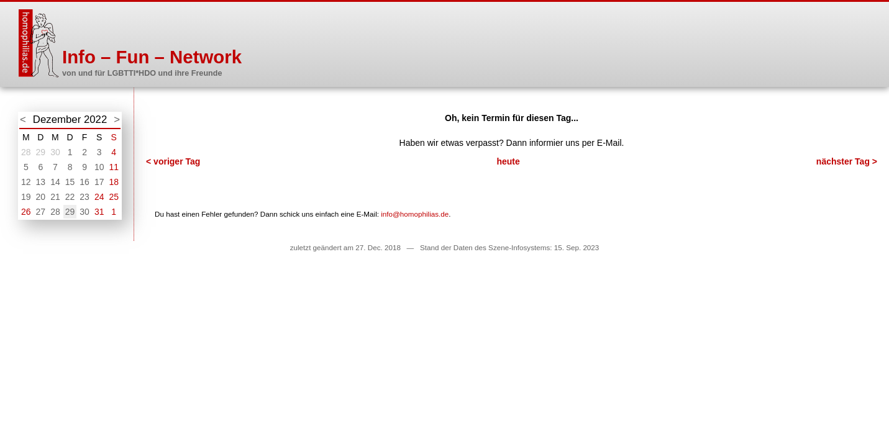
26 (26, 212)
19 (26, 197)
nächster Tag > (846, 161)
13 (41, 182)
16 (84, 182)
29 (41, 152)
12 (26, 182)
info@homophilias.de (415, 214)
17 (99, 182)
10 (99, 167)
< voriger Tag (173, 161)
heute (507, 161)
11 (114, 167)
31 (99, 212)
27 (41, 212)
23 (84, 197)
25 (114, 197)
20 (41, 197)
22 (70, 197)
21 (55, 197)
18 (114, 182)
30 (55, 152)
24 (99, 197)
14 (55, 182)
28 (26, 152)
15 (70, 182)
